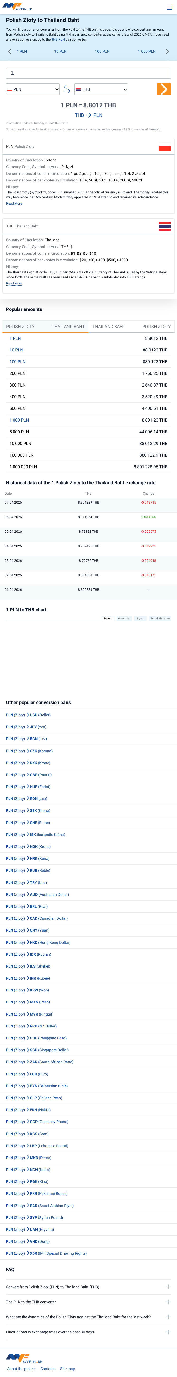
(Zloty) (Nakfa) (28, 1110)
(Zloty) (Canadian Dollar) (37, 918)
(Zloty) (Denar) (29, 1157)
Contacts (47, 1369)
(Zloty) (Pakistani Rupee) (37, 1193)
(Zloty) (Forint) (28, 786)
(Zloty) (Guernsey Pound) (37, 1121)
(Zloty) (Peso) (28, 1002)
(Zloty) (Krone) (28, 763)
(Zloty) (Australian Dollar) (37, 894)
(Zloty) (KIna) (27, 1181)
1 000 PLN (147, 51)
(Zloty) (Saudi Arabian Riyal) (40, 1205)
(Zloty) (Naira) (28, 1169)
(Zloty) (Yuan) (28, 930)
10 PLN (60, 51)
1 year (140, 618)
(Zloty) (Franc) (28, 822)
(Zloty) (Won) (27, 990)
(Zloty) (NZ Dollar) (31, 1026)
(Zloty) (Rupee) (28, 978)
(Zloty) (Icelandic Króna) (35, 834)
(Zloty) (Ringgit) (29, 1014)
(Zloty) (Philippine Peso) (36, 1038)
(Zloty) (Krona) (28, 810)
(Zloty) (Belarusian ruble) (37, 1086)
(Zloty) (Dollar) (28, 715)
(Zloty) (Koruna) (29, 751)
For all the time (160, 618)
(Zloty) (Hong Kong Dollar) (38, 942)
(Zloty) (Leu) (26, 798)
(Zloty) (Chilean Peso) (34, 1098)
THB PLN (58, 39)
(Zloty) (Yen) (26, 727)
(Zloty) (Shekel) (28, 966)
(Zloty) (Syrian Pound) (34, 1217)
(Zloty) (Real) (27, 906)
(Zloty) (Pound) (29, 775)
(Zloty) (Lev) (26, 739)
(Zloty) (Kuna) (28, 858)
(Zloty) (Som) (27, 1134)
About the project (21, 1369)
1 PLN (22, 51)
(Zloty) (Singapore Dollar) (37, 1050)
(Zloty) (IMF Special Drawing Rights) (46, 1253)
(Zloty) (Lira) (26, 882)
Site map (67, 1369)
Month (108, 618)
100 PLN (102, 51)
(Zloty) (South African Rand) (40, 1062)
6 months (124, 618)
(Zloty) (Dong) (28, 1241)
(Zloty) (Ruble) (28, 870)
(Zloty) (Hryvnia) (30, 1229)
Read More (14, 203)
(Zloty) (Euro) (27, 1074)
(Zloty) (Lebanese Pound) (37, 1146)
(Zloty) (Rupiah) (28, 954)
